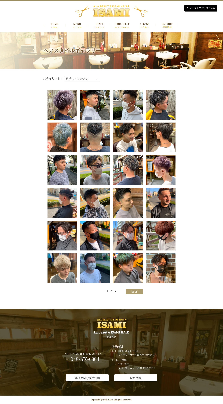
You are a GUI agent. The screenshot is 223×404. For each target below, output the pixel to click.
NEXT (134, 292)
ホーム (54, 26)
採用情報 (167, 26)
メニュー (77, 26)
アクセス (144, 26)
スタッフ (99, 26)
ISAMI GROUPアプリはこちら (201, 8)
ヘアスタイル (122, 26)
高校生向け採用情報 (87, 378)
